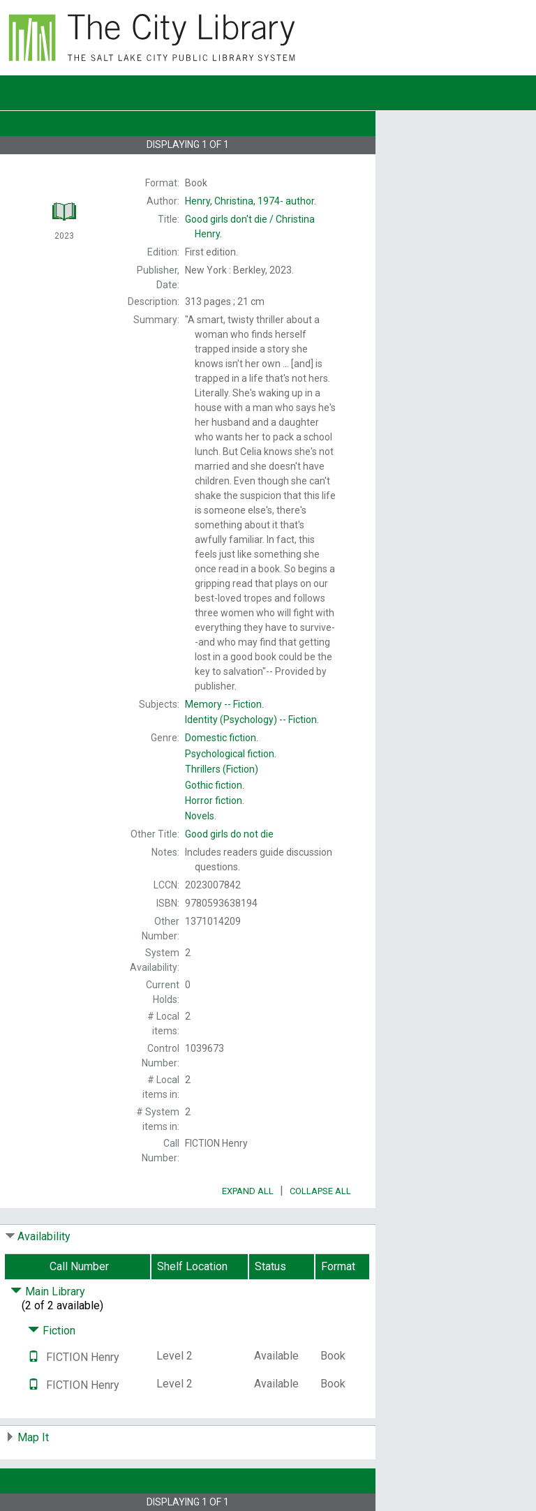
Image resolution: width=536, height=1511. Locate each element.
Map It (33, 1437)
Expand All (248, 1191)
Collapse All (320, 1191)
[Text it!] (33, 1357)
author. (250, 201)
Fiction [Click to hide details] (51, 1330)
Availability (43, 1236)
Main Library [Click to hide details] (47, 1291)
